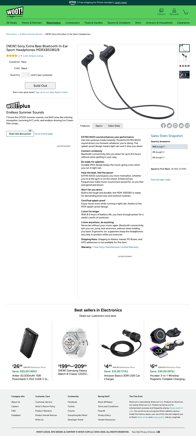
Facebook (72, 402)
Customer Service (43, 402)
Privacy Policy (104, 415)
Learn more (121, 2)
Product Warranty (43, 411)
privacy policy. (158, 417)
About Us (15, 402)
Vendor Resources (106, 419)
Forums (161, 12)
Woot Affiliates (105, 402)
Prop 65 (101, 411)
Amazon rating (33, 56)
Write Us (39, 419)
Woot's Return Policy (45, 406)
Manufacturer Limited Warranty (122, 247)
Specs (99, 125)
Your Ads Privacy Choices (143, 432)
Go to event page (43, 133)
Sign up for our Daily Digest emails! (51, 92)
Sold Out (40, 86)
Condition (14, 61)
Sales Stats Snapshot (167, 136)
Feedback (16, 415)
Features (85, 125)
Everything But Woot (77, 415)
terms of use (143, 417)
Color (17, 68)
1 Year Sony (98, 247)
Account (174, 12)
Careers (15, 406)
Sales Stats (114, 125)
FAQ (13, 411)
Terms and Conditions (108, 406)
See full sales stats (161, 179)
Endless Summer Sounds (31, 34)
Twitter (71, 406)
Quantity (15, 75)
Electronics (11, 34)
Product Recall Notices (46, 415)
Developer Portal (75, 419)
